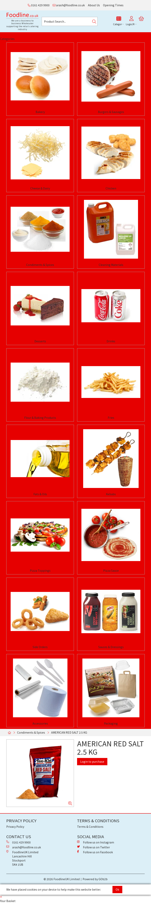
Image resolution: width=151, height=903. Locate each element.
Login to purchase (92, 761)
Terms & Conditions (90, 827)
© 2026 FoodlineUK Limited (62, 879)
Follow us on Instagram (95, 842)
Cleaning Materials (111, 265)
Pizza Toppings (40, 570)
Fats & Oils (40, 494)
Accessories (40, 723)
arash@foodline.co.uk (69, 5)
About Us (94, 5)
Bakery (40, 112)
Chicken (111, 188)
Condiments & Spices (40, 265)
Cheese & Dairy (40, 188)
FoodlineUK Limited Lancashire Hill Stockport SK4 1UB (22, 858)
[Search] (94, 21)
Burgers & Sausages (111, 112)
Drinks (111, 341)
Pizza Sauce (111, 570)
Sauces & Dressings (111, 647)
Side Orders (40, 647)
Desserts (40, 341)
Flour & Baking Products (40, 418)
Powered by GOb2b (95, 879)
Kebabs (111, 494)
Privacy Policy (15, 827)
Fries (111, 418)
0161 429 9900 (39, 5)
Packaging (111, 723)
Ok (117, 889)
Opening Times (113, 5)
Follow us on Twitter (93, 847)
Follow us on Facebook (95, 852)
